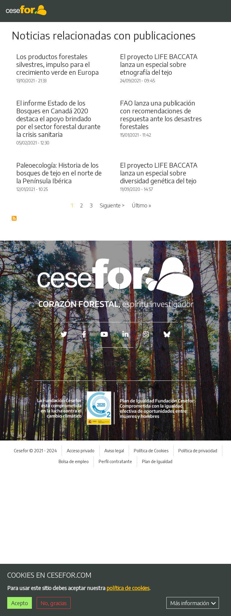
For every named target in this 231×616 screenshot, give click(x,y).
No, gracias (54, 602)
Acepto (19, 602)
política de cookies (127, 587)
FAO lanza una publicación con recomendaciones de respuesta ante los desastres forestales (161, 211)
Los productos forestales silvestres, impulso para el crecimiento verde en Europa (57, 112)
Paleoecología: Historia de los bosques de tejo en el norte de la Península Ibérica (59, 317)
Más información (193, 602)
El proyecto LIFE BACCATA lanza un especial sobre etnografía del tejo (159, 112)
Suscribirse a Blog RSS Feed (14, 363)
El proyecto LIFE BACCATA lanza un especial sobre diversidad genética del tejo (159, 317)
